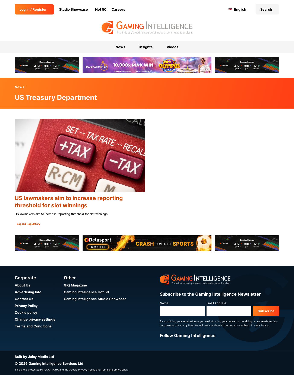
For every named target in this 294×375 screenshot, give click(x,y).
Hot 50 (100, 9)
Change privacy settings (35, 319)
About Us (22, 285)
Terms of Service (111, 369)
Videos (172, 47)
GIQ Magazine (75, 285)
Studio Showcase (73, 9)
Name (164, 303)
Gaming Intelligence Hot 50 (86, 292)
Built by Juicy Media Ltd (34, 357)
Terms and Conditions (33, 326)
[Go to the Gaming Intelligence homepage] (147, 27)
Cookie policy (26, 312)
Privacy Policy (26, 306)
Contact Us (24, 299)
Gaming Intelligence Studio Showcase (95, 299)
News (19, 87)
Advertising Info (28, 292)
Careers (118, 9)
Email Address (216, 303)
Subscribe (266, 311)
